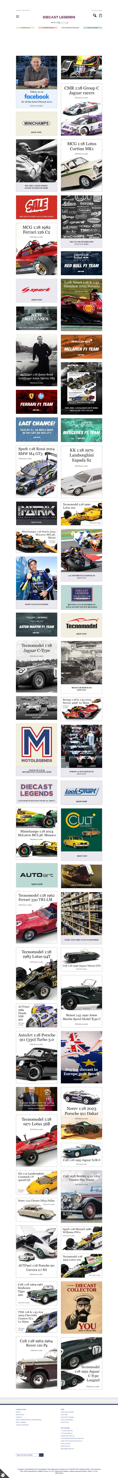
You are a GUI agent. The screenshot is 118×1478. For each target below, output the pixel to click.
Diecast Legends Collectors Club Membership (28, 1419)
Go (41, 1455)
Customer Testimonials (22, 1425)
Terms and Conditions (67, 1419)
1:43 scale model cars (67, 1433)
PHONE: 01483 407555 (23, 10)
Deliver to (54, 22)
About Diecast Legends (67, 1412)
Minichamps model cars (67, 1448)
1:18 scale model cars (67, 1430)
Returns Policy (20, 1414)
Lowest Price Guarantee (67, 1417)
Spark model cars (65, 1446)
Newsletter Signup (96, 10)
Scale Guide (64, 1414)
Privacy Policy (65, 1422)
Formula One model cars (68, 1436)
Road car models (65, 1443)
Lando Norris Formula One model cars (71, 1441)
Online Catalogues (21, 1422)
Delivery (18, 1412)
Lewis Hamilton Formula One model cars (72, 1438)
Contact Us (19, 1417)
